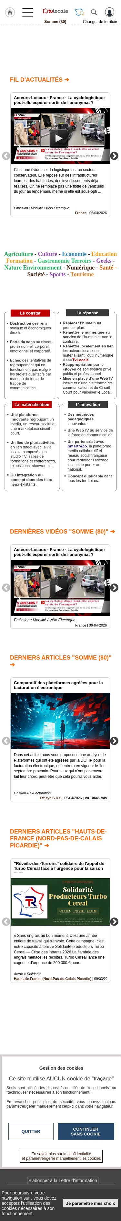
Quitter (31, 1131)
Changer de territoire (100, 21)
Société (36, 274)
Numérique (80, 267)
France (80, 213)
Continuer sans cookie (86, 1131)
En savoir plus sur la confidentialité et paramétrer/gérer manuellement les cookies (61, 1156)
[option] (60, 154)
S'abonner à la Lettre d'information (62, 1180)
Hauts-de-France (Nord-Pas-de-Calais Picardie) (52, 979)
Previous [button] (6, 155)
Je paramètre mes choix (90, 1203)
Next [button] (114, 155)
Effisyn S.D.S (51, 798)
